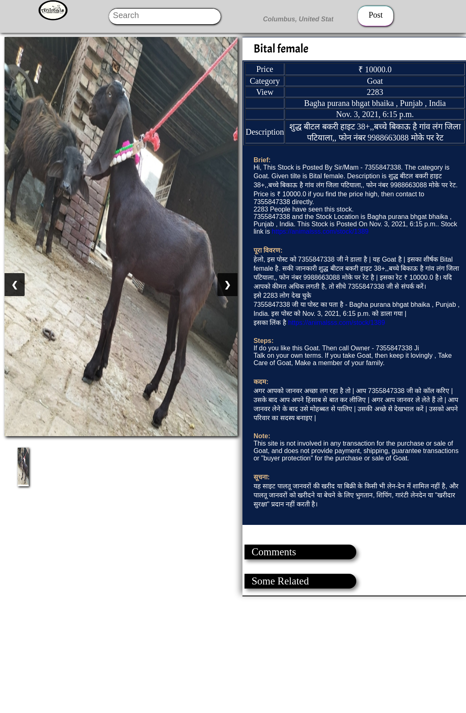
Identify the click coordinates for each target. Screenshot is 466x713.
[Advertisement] (232, 653)
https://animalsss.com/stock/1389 (320, 231)
